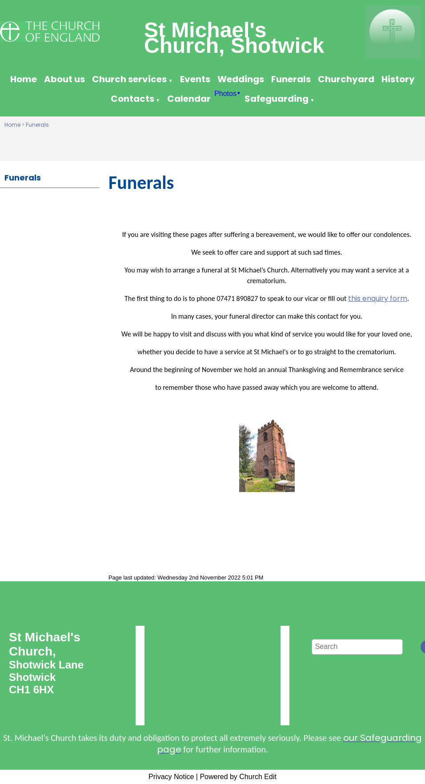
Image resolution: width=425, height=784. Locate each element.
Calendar (189, 98)
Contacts (132, 98)
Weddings (240, 79)
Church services (129, 79)
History (398, 79)
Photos (225, 93)
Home (23, 79)
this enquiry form (377, 298)
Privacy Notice (171, 776)
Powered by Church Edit (238, 776)
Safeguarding (277, 98)
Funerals (291, 79)
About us (64, 79)
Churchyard (346, 79)
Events (195, 79)
